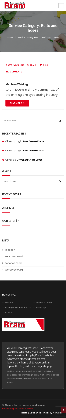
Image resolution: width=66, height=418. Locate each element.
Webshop (41, 307)
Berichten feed (14, 256)
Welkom (9, 302)
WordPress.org (14, 269)
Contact (9, 312)
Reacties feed (13, 263)
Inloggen (10, 250)
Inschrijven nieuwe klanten (18, 307)
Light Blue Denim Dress (30, 141)
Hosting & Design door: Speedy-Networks (41, 412)
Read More (17, 103)
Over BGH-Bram (44, 302)
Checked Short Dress (29, 159)
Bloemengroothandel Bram (17, 408)
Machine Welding (16, 84)
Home (10, 37)
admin (33, 65)
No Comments (14, 71)
